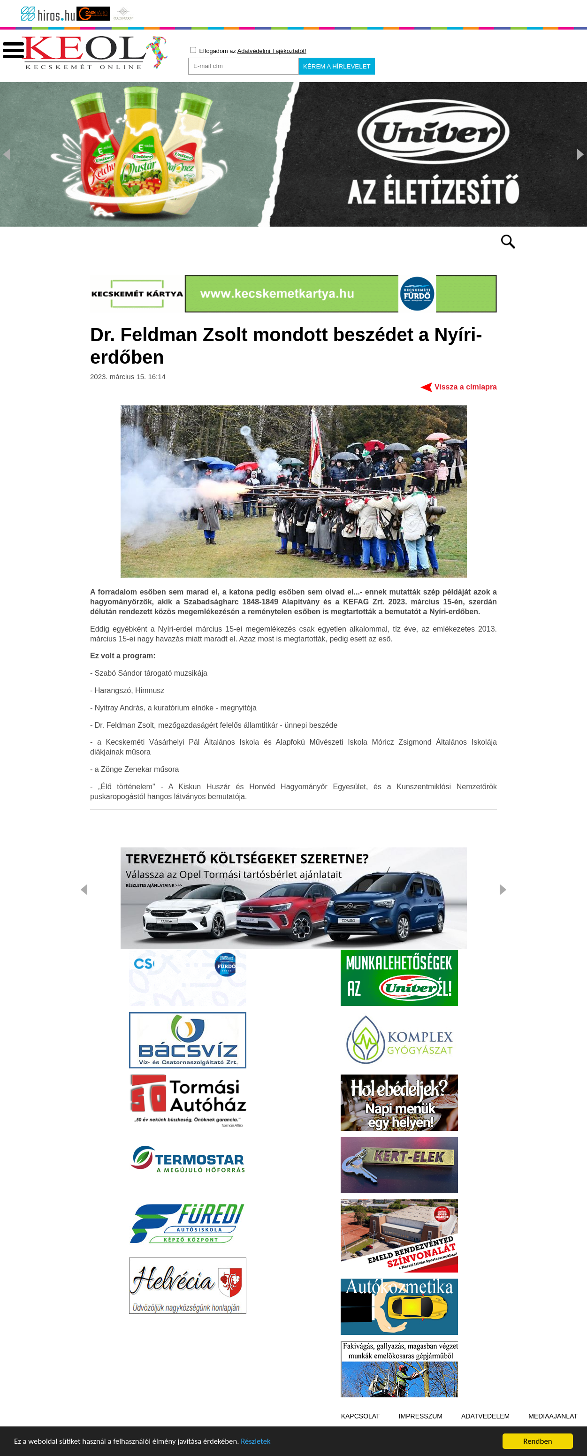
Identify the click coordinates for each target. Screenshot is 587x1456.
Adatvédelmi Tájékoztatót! (271, 50)
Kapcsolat (360, 1420)
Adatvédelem (485, 1420)
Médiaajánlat (553, 1420)
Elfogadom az (248, 50)
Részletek (260, 1447)
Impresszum (420, 1420)
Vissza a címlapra (466, 391)
